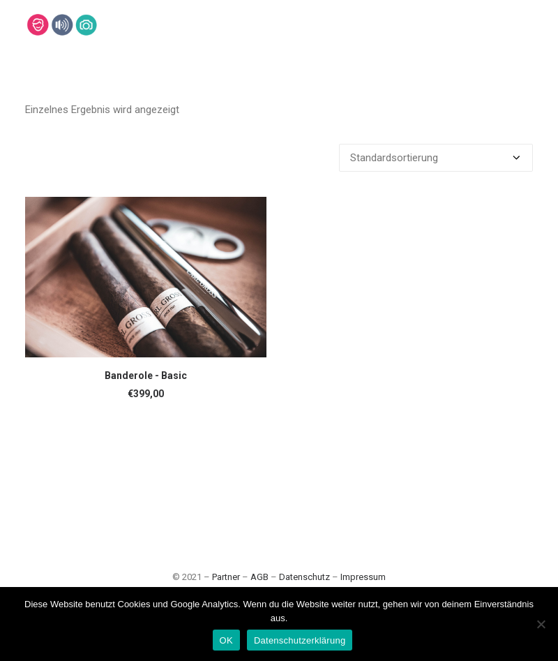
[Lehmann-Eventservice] (37, 25)
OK (226, 640)
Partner (226, 577)
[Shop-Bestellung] (436, 158)
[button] (145, 277)
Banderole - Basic (146, 375)
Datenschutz (304, 577)
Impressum (363, 577)
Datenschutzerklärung (299, 640)
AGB (259, 577)
